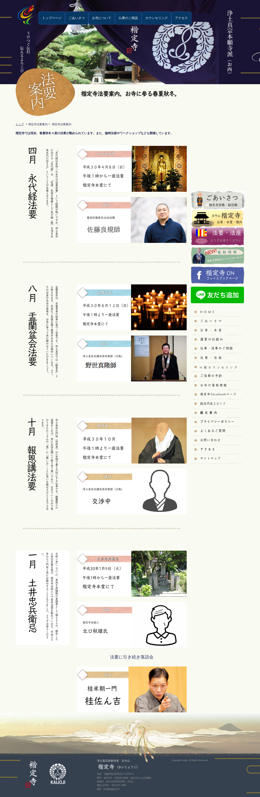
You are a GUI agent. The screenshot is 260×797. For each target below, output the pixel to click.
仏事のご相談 (128, 18)
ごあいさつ (77, 18)
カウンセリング (156, 18)
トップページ (51, 18)
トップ (20, 124)
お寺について (101, 18)
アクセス (181, 18)
